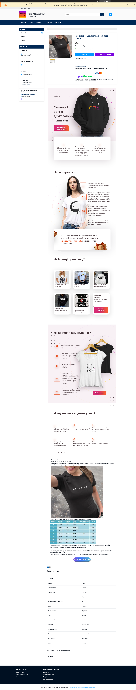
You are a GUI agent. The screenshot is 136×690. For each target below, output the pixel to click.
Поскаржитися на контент (75, 687)
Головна (23, 22)
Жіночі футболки (20, 672)
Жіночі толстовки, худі (22, 674)
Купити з (105, 54)
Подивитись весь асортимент (61, 128)
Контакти (58, 22)
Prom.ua (76, 686)
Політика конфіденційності (88, 687)
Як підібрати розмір (48, 676)
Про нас (49, 22)
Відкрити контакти (101, 309)
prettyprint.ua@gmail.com (28, 94)
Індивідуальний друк (48, 674)
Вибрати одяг (99, 393)
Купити (84, 54)
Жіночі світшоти (20, 676)
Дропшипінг (46, 672)
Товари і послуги (35, 22)
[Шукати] (102, 14)
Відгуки (23, 40)
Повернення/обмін (48, 679)
